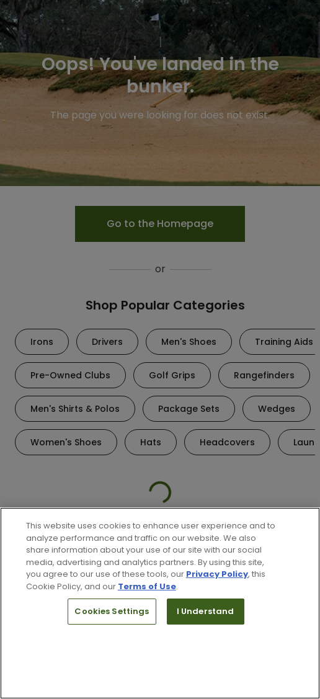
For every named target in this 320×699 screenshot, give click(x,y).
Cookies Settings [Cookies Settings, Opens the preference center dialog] (111, 611)
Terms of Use (147, 586)
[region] (160, 603)
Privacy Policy (217, 574)
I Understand (205, 611)
